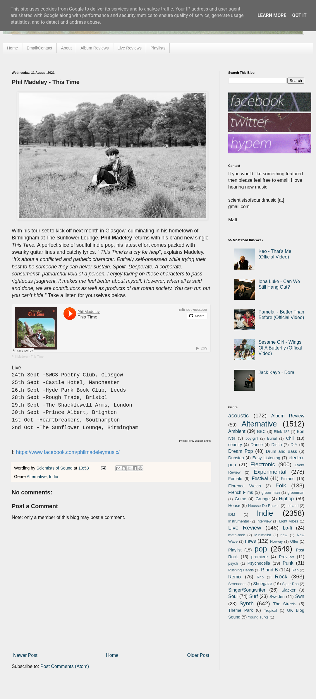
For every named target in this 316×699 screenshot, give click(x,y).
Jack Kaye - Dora (276, 372)
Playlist (235, 550)
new (284, 535)
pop (261, 549)
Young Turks (258, 617)
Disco (276, 444)
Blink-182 (281, 431)
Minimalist (262, 535)
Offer (294, 541)
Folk (281, 485)
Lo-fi (287, 527)
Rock (281, 576)
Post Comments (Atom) (64, 666)
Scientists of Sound (55, 468)
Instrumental (238, 521)
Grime (240, 498)
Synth (246, 603)
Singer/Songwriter (246, 589)
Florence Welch (244, 486)
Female (235, 478)
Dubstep (236, 457)
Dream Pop (240, 451)
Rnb (260, 577)
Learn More (271, 15)
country (235, 444)
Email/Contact (39, 48)
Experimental (270, 472)
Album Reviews (94, 48)
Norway (276, 541)
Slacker (288, 590)
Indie (53, 476)
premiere (259, 556)
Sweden (277, 596)
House (234, 505)
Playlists (157, 48)
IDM (231, 514)
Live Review (244, 528)
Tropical (270, 610)
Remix (234, 576)
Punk (288, 563)
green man (271, 492)
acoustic (238, 415)
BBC (261, 431)
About (66, 48)
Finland (288, 478)
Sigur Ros (290, 584)
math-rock (236, 535)
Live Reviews (130, 48)
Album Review (287, 415)
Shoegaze (262, 583)
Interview (264, 521)
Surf (253, 596)
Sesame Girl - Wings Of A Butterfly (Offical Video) (280, 348)
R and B (269, 569)
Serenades (237, 584)
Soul (233, 596)
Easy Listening (266, 457)
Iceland (292, 505)
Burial (272, 438)
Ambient (236, 431)
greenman (295, 492)
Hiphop (286, 498)
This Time (37, 356)
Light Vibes (288, 521)
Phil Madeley (20, 356)
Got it (299, 15)
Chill (290, 438)
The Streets (284, 604)
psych (233, 563)
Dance (256, 444)
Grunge (262, 498)
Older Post (198, 655)
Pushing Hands (241, 570)
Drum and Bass (281, 451)
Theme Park (240, 610)
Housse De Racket (264, 505)
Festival (260, 478)
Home (12, 48)
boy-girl (251, 438)
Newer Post (25, 655)
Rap (295, 570)
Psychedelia (258, 563)
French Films (240, 492)
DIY (294, 444)
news (250, 541)
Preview (286, 556)
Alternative (37, 476)
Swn (299, 596)
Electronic (262, 464)
